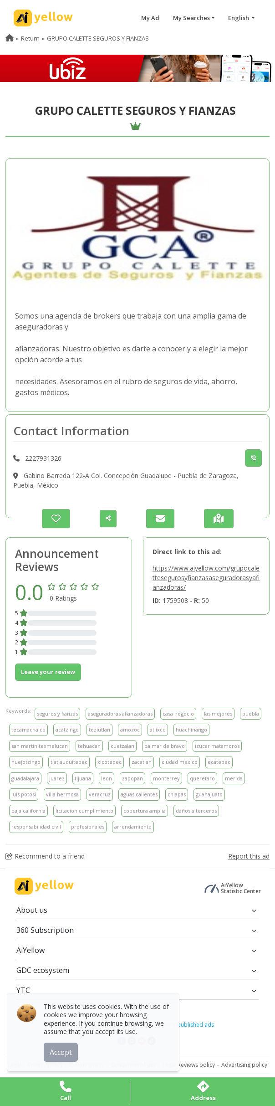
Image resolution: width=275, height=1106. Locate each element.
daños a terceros (196, 810)
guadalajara (25, 778)
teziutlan (99, 729)
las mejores (218, 713)
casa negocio (178, 713)
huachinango (191, 729)
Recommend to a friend (45, 856)
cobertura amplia (144, 810)
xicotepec (109, 761)
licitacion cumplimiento (84, 810)
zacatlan (142, 761)
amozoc (130, 729)
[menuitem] (9, 38)
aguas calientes (139, 794)
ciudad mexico (180, 761)
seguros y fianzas (57, 713)
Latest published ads (187, 1025)
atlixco (158, 729)
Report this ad (249, 856)
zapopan (132, 778)
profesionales (87, 826)
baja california (28, 810)
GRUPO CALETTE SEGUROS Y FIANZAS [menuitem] (98, 38)
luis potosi (23, 794)
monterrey (166, 778)
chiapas (177, 794)
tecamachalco (28, 729)
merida (234, 778)
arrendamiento (133, 826)
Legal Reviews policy (189, 1065)
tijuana (83, 778)
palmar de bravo (164, 745)
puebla (250, 713)
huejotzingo (26, 761)
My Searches (191, 18)
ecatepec (219, 761)
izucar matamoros (217, 745)
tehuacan (89, 745)
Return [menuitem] (30, 38)
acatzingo (67, 729)
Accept (62, 1051)
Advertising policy (244, 1065)
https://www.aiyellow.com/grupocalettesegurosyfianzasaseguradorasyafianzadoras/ (206, 578)
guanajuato (209, 794)
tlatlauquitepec (69, 761)
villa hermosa (62, 794)
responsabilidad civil (36, 826)
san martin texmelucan (39, 745)
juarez (57, 778)
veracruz (100, 794)
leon (106, 778)
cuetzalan (122, 745)
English (239, 18)
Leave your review (48, 672)
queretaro (202, 778)
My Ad (150, 18)
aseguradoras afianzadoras (120, 713)
